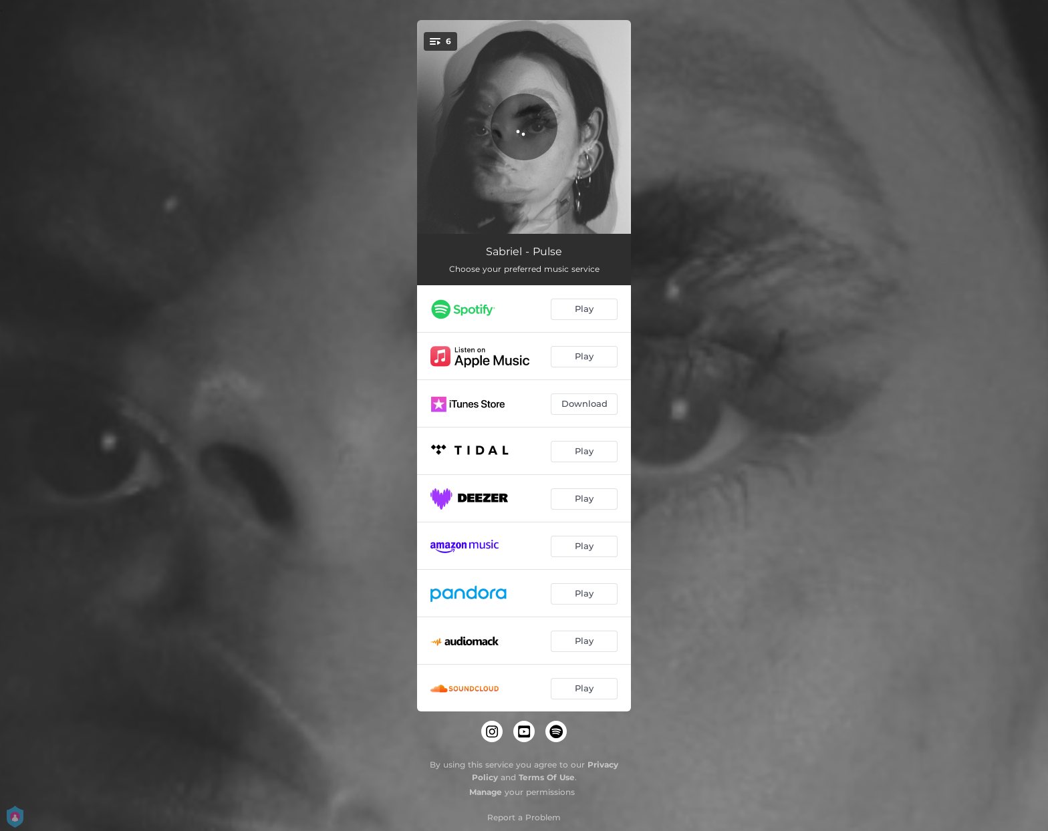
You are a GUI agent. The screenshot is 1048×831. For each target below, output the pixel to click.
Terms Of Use (547, 777)
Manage (485, 792)
